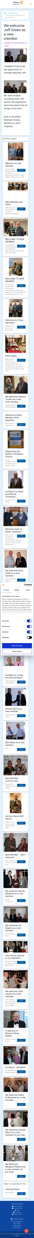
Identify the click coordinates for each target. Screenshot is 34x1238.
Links (17, 1210)
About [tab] (28, 590)
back (21, 1193)
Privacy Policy (17, 1214)
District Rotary (17, 1225)
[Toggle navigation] (31, 4)
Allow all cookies (17, 645)
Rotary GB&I (17, 1223)
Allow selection (17, 651)
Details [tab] (17, 590)
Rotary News (17, 1227)
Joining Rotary (12, 13)
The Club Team (17, 1208)
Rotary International (17, 1221)
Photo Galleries (17, 1206)
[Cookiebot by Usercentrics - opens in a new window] (24, 585)
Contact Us (17, 1212)
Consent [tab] (6, 590)
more (21, 170)
